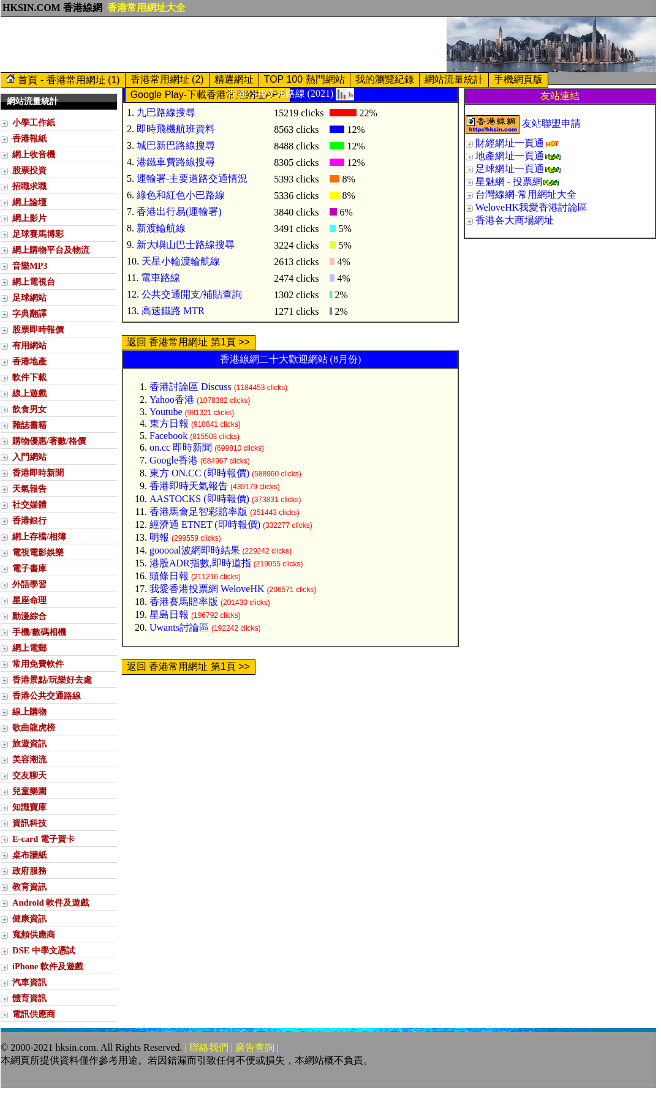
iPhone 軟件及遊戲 (47, 966)
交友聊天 (29, 775)
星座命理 (29, 600)
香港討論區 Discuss (190, 386)
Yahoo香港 (171, 399)
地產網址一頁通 (509, 156)
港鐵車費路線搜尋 (176, 162)
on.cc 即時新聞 (180, 447)
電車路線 (160, 277)
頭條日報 (169, 576)
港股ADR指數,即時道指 (200, 563)
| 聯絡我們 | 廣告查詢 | (232, 1047)
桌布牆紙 (29, 855)
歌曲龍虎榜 (33, 727)
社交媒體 (29, 504)
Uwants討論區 (179, 627)
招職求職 (29, 186)
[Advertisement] (224, 44)
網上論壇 (29, 202)
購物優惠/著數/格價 (49, 441)
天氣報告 (29, 489)
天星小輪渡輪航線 (181, 261)
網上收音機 (33, 154)
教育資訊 (29, 887)
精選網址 (234, 79)
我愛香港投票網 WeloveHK (207, 589)
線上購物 (29, 711)
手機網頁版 (518, 79)
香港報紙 (29, 138)
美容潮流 (29, 759)
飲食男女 (29, 409)
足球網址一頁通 (509, 168)
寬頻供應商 (33, 934)
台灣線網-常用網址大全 (525, 194)
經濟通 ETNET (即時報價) (204, 524)
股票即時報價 (38, 329)
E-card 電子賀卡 (43, 839)
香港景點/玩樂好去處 (52, 680)
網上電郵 (29, 648)
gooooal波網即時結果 (194, 550)
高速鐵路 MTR (173, 311)
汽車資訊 (29, 982)
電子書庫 (29, 568)
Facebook (168, 435)
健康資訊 (29, 918)
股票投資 (29, 170)
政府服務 (29, 871)
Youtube (166, 412)
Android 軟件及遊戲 (50, 902)
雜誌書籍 (29, 425)
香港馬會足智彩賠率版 (198, 511)
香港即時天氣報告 (188, 486)
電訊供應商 (33, 1014)
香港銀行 (29, 520)
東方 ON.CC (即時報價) (199, 473)
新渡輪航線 (161, 228)
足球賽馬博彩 (38, 234)
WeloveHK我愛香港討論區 (531, 207)
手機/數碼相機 (39, 632)
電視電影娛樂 (38, 552)
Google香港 (173, 460)
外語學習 (29, 584)
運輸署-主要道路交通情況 (192, 178)
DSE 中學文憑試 (43, 950)
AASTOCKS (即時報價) (199, 499)
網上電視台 (33, 282)
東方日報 (169, 423)
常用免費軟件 (38, 664)
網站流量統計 (454, 79)
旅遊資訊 (29, 743)
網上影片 (29, 218)
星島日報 (169, 614)
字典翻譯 (29, 313)
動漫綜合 (29, 616)
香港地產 (29, 361)
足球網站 (29, 297)
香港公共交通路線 (46, 695)
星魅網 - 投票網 (508, 181)
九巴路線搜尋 (166, 112)
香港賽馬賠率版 (183, 601)
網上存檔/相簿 (39, 536)
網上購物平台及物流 (50, 250)
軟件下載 (29, 377)
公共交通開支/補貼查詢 (192, 294)
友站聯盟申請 (551, 123)
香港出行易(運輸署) (179, 211)
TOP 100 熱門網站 (304, 79)
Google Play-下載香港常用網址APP (207, 94)
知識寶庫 (29, 807)
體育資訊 (29, 998)
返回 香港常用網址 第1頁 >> (188, 342)
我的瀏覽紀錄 (384, 79)
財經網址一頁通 (509, 143)
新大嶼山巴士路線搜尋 (186, 244)
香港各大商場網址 (514, 220)
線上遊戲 (29, 393)
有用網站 (29, 345)
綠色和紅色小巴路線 (181, 195)
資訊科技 (29, 823)
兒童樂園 (29, 791)
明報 (159, 537)
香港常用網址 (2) (167, 79)
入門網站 (29, 457)
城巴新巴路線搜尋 (176, 145)
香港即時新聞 (38, 473)
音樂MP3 (30, 266)
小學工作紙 (33, 122)
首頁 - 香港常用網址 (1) (63, 79)
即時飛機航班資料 (176, 129)
